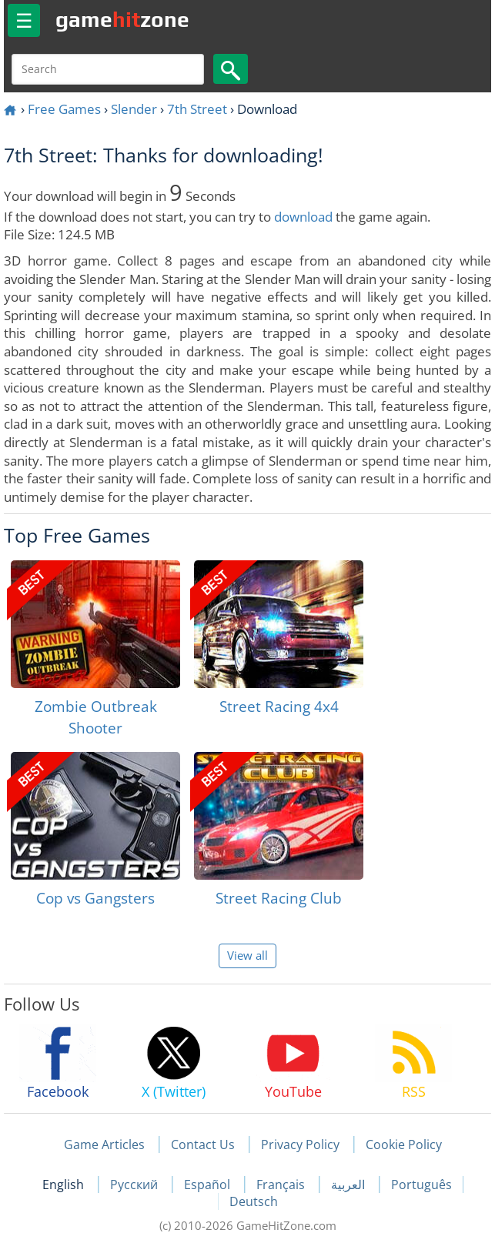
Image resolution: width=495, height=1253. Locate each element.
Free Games (64, 109)
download (303, 217)
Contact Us (203, 1144)
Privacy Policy (300, 1144)
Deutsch (253, 1201)
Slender (134, 109)
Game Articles (104, 1144)
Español (208, 1184)
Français (282, 1184)
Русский (135, 1184)
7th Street (197, 109)
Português (421, 1184)
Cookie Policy (404, 1144)
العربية (349, 1184)
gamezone (122, 19)
